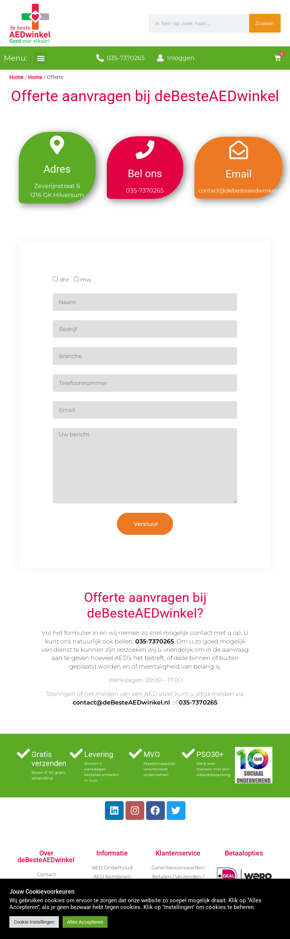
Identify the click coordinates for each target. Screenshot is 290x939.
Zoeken (264, 23)
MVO (152, 754)
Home (16, 77)
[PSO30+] (188, 753)
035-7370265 (154, 641)
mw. (86, 281)
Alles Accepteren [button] (85, 922)
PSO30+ (209, 754)
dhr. (64, 281)
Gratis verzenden (48, 759)
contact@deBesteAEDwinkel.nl (121, 702)
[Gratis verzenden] (23, 753)
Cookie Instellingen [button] (34, 922)
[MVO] (135, 753)
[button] (40, 58)
